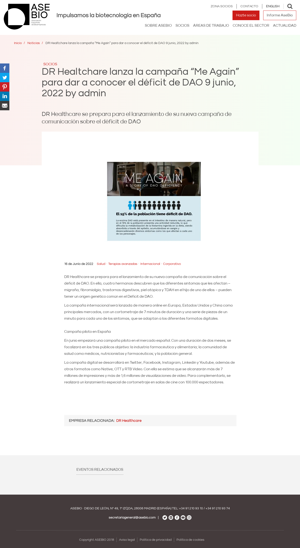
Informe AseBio (280, 15)
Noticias (33, 43)
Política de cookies (190, 539)
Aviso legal (127, 539)
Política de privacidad (156, 539)
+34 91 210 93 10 (191, 508)
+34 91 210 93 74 (218, 508)
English (273, 6)
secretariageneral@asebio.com (132, 517)
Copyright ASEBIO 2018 (96, 539)
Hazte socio (246, 15)
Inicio (18, 43)
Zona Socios (222, 6)
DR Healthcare (129, 420)
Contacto (249, 6)
